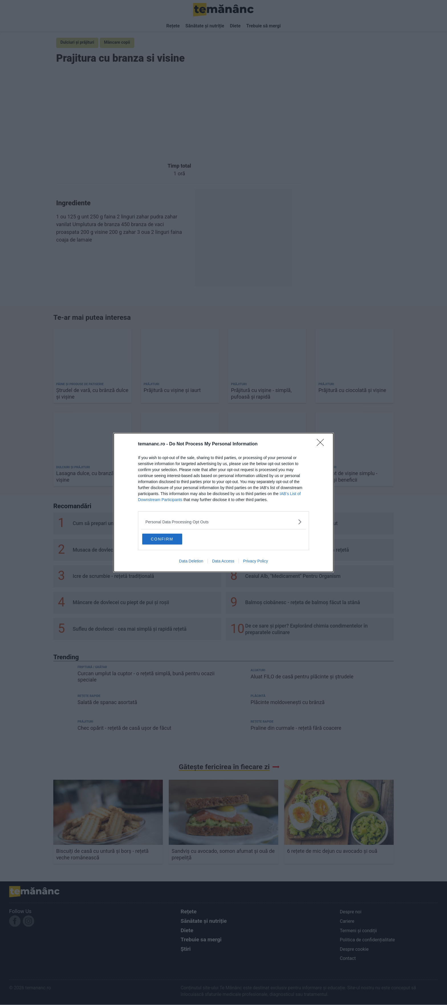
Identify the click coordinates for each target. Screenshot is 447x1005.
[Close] (322, 443)
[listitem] (223, 521)
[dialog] (223, 503)
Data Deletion (191, 562)
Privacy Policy (255, 562)
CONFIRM (170, 538)
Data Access (223, 562)
